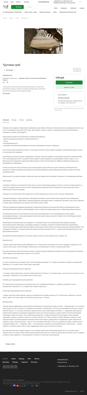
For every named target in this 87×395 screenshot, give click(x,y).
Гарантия (24, 362)
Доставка (29, 120)
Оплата (21, 120)
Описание (6, 120)
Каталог (5, 358)
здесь (29, 91)
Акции (13, 358)
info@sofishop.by (62, 362)
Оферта (82, 391)
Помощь (15, 362)
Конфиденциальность (71, 391)
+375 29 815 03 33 (43, 2)
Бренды (21, 358)
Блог (29, 358)
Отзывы (14, 120)
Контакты (34, 362)
